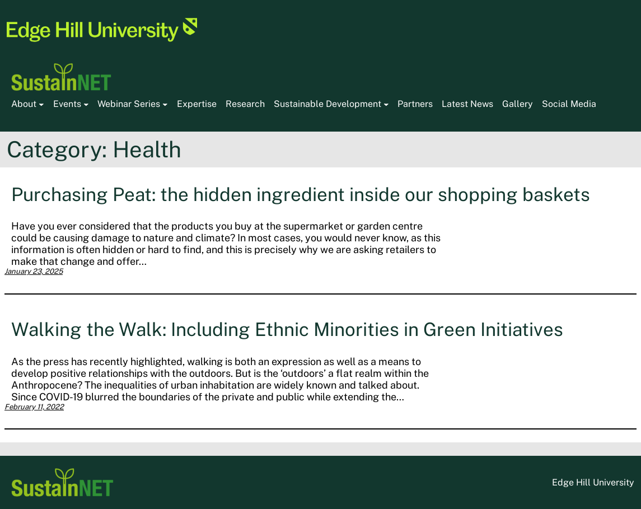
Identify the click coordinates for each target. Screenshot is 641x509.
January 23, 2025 (33, 271)
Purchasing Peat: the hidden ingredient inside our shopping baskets (300, 194)
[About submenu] (41, 104)
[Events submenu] (86, 104)
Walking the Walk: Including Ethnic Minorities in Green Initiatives (287, 329)
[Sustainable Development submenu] (386, 104)
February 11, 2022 (34, 407)
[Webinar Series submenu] (165, 104)
